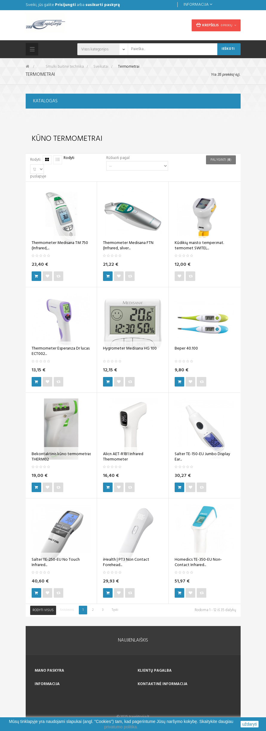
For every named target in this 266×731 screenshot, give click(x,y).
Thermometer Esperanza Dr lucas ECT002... (61, 351)
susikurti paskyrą (102, 4)
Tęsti (115, 610)
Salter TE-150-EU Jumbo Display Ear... (202, 457)
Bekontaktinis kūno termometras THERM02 (61, 457)
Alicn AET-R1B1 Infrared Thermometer (123, 457)
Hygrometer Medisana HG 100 (130, 348)
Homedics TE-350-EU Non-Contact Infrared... (198, 562)
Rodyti (69, 158)
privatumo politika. (121, 726)
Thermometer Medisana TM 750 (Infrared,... (60, 245)
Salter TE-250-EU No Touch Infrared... (56, 562)
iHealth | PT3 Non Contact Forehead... (126, 562)
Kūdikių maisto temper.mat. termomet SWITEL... (199, 245)
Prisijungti (65, 4)
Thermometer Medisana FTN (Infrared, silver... (128, 245)
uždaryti (249, 724)
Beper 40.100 (186, 348)
